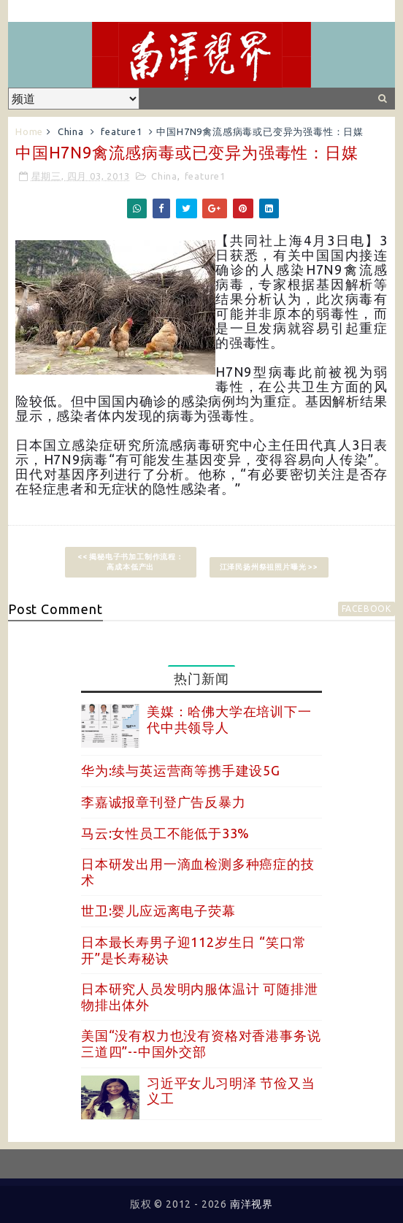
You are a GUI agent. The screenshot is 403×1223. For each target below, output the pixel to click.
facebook (366, 608)
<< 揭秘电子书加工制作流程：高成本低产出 (130, 562)
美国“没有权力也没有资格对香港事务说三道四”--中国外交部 (201, 1043)
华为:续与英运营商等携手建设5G (180, 770)
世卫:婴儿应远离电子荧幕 (158, 910)
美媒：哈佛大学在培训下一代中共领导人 (229, 719)
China (71, 131)
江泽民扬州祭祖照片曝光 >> (269, 567)
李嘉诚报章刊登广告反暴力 (163, 801)
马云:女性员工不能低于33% (165, 833)
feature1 (121, 131)
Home (29, 131)
